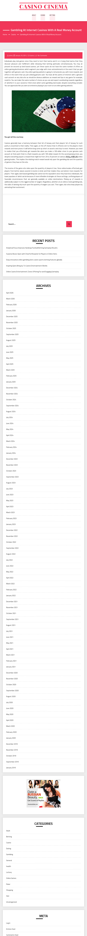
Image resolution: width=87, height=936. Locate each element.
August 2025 (10, 340)
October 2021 (11, 613)
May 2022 (9, 572)
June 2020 (9, 708)
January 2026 (11, 311)
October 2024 (11, 400)
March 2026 (10, 299)
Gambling (9, 855)
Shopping (9, 890)
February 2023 (11, 518)
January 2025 (11, 382)
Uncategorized (11, 902)
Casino (43, 15)
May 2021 (9, 643)
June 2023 (9, 495)
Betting (52, 15)
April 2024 (9, 435)
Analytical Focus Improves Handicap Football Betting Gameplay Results (32, 248)
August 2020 (10, 697)
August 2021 (10, 625)
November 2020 (12, 679)
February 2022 (11, 590)
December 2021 (12, 602)
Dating (8, 849)
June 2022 (9, 566)
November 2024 (12, 394)
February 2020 (11, 732)
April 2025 (9, 364)
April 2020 (9, 720)
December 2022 (12, 530)
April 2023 (9, 507)
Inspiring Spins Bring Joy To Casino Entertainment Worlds (26, 266)
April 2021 (9, 649)
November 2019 (12, 750)
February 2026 (11, 305)
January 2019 (11, 768)
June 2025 (9, 352)
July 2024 (9, 418)
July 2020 (9, 702)
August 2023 (10, 483)
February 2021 (11, 661)
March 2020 (10, 726)
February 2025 (11, 376)
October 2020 (11, 685)
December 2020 (12, 673)
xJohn (10, 56)
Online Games (11, 878)
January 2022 (11, 596)
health (8, 866)
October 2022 (11, 542)
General (9, 860)
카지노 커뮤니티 (72, 157)
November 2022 (12, 536)
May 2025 (9, 358)
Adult (34, 15)
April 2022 (9, 578)
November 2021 (12, 607)
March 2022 (10, 584)
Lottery (9, 872)
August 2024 (10, 412)
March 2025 (10, 370)
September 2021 (12, 619)
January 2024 (11, 453)
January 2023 (11, 524)
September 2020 (12, 691)
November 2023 (12, 465)
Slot (7, 896)
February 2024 (11, 447)
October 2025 (11, 329)
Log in (8, 923)
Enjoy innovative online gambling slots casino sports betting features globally (34, 260)
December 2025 (12, 317)
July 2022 (9, 560)
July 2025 (9, 346)
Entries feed (10, 929)
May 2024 (9, 429)
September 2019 (12, 762)
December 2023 (12, 459)
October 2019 (11, 756)
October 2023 (11, 471)
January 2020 (11, 738)
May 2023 (9, 501)
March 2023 (10, 513)
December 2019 (12, 744)
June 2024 (9, 423)
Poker (8, 884)
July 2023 (9, 489)
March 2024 (10, 441)
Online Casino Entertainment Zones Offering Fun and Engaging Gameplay (32, 272)
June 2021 (9, 637)
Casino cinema (43, 6)
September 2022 (12, 548)
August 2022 (10, 554)
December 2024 (12, 388)
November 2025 (12, 323)
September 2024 (12, 406)
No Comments (42, 56)
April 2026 (9, 293)
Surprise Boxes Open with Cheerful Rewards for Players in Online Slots (31, 254)
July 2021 (9, 631)
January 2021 (11, 667)
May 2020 (9, 714)
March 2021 (10, 655)
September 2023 (12, 477)
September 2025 (12, 334)
